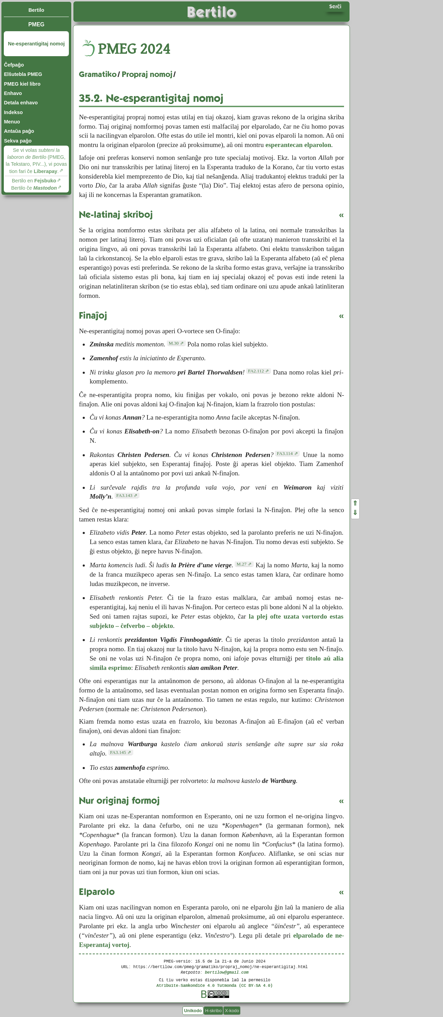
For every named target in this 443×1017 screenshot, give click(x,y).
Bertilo (36, 10)
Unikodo (193, 1010)
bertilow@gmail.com (226, 972)
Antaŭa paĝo (19, 131)
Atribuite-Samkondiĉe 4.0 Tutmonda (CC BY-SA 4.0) (214, 985)
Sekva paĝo (17, 141)
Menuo (12, 121)
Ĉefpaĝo (14, 65)
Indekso (13, 112)
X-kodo (232, 1010)
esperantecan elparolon (298, 144)
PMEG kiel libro (22, 84)
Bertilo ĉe (34, 188)
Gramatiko (98, 74)
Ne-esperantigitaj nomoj (36, 43)
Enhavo (13, 93)
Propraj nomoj (147, 74)
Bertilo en (34, 180)
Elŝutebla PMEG (23, 74)
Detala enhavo (21, 102)
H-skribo (213, 1010)
